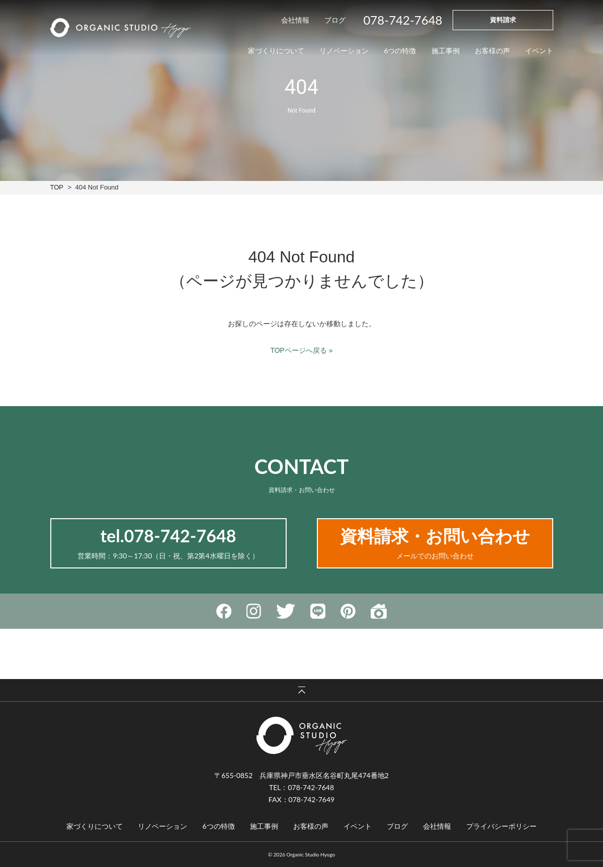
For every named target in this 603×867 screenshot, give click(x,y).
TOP (56, 187)
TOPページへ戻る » (301, 350)
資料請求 (503, 20)
